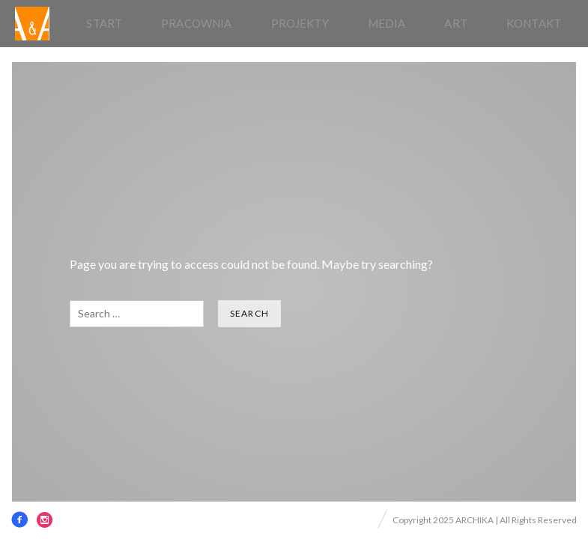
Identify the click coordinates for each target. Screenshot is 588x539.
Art (455, 23)
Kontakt (533, 23)
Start (104, 23)
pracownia (196, 23)
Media (387, 23)
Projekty (300, 23)
